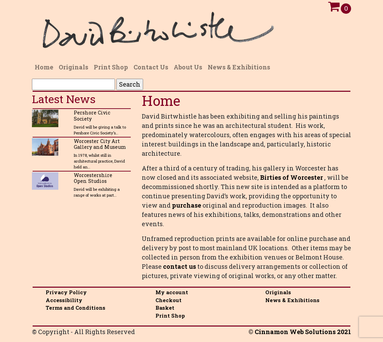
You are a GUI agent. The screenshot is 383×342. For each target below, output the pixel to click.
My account (171, 292)
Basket (164, 307)
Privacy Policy (66, 292)
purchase (186, 205)
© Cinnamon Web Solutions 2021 (299, 332)
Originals (278, 292)
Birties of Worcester (291, 177)
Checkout (168, 300)
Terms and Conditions (75, 307)
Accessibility (64, 300)
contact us (179, 266)
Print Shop (170, 315)
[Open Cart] (333, 8)
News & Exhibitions (292, 300)
